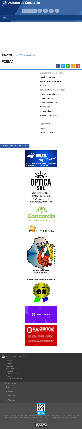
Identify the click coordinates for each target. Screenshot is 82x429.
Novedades (10, 371)
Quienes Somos (12, 374)
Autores (9, 363)
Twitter (9, 391)
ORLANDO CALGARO (25, 55)
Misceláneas (10, 369)
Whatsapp (10, 400)
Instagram (10, 396)
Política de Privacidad (14, 379)
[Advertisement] (41, 36)
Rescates (9, 366)
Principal (9, 361)
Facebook (10, 387)
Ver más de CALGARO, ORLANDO (14, 146)
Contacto (9, 376)
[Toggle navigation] (5, 17)
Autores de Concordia (21, 2)
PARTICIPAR (29, 11)
